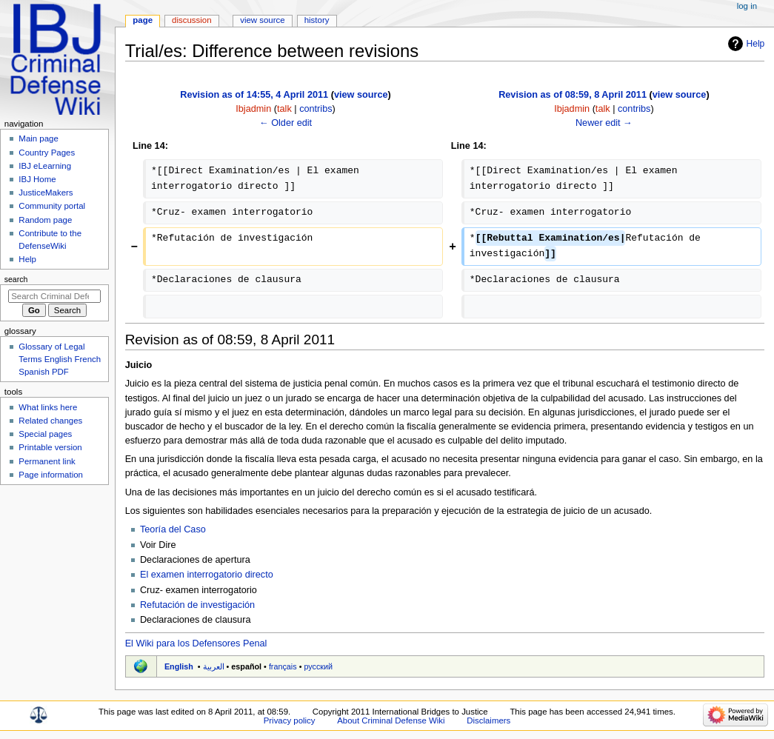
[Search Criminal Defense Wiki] (54, 296)
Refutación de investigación (197, 605)
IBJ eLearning (45, 165)
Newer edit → (604, 123)
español (246, 666)
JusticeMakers (46, 192)
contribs (315, 109)
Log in (747, 5)
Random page (45, 219)
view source (361, 95)
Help (756, 44)
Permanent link (47, 461)
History (317, 20)
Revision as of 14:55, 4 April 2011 (254, 95)
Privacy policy (290, 720)
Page (143, 20)
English (178, 666)
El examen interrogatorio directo (206, 574)
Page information (51, 474)
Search (16, 279)
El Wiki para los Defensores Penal (196, 643)
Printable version (50, 447)
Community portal (52, 205)
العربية (213, 666)
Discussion (191, 20)
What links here (48, 407)
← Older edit (285, 123)
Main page (39, 138)
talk (284, 109)
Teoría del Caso (173, 529)
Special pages (45, 433)
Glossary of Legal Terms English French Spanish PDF (60, 359)
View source (262, 20)
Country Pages (47, 152)
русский (318, 666)
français (283, 666)
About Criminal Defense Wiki (390, 720)
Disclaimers (488, 720)
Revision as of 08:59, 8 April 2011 (572, 95)
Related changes (50, 420)
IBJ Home (37, 179)
